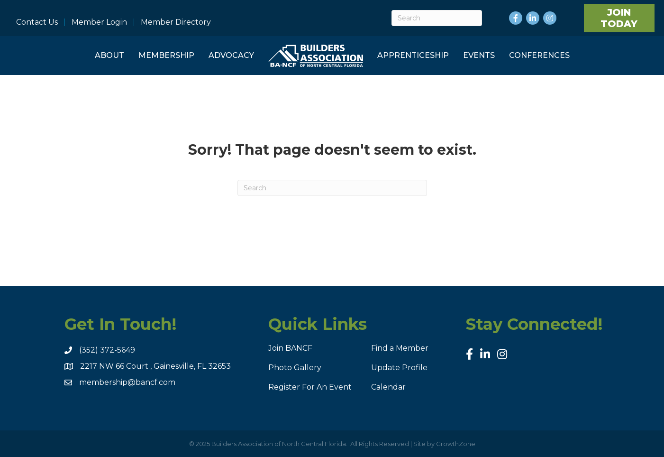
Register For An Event (310, 387)
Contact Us (37, 22)
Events (479, 55)
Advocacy (231, 55)
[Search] (436, 18)
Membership (166, 55)
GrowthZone (455, 444)
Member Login (99, 22)
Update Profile (399, 367)
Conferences (539, 55)
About (109, 55)
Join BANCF (290, 348)
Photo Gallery (294, 367)
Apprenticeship (413, 55)
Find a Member (399, 348)
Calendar (388, 387)
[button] (619, 18)
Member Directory (176, 22)
